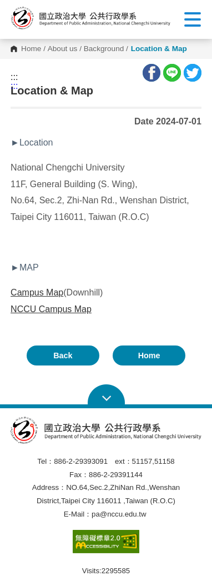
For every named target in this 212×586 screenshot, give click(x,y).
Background (104, 49)
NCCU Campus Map (51, 309)
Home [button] (149, 355)
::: (14, 77)
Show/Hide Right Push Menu (192, 19)
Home (31, 49)
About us (63, 49)
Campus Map (37, 292)
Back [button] (62, 355)
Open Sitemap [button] (106, 394)
